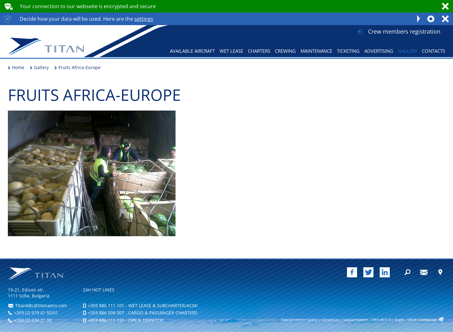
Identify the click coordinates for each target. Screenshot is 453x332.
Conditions (330, 319)
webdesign (429, 319)
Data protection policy (299, 319)
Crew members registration (404, 31)
